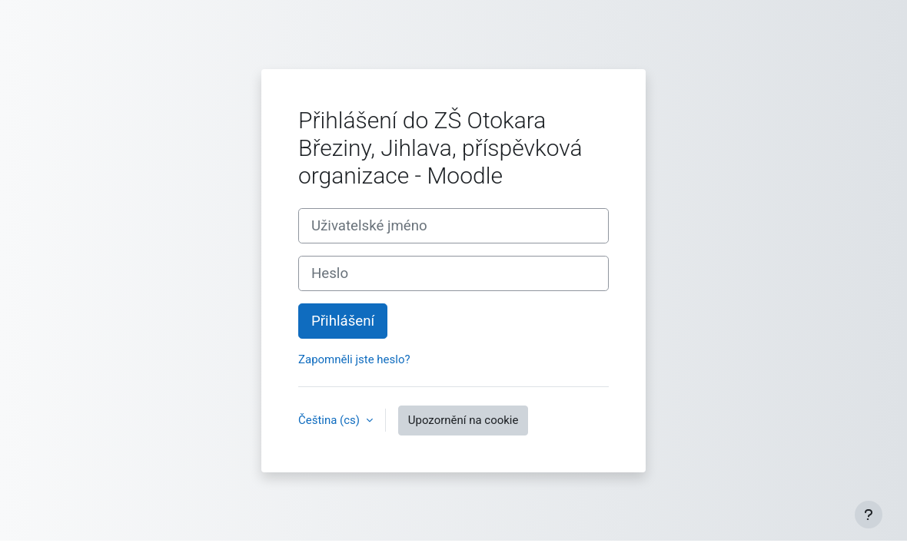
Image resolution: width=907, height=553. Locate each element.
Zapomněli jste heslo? (354, 359)
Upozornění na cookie (463, 420)
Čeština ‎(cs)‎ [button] (330, 420)
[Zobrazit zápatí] (868, 514)
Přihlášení (342, 321)
